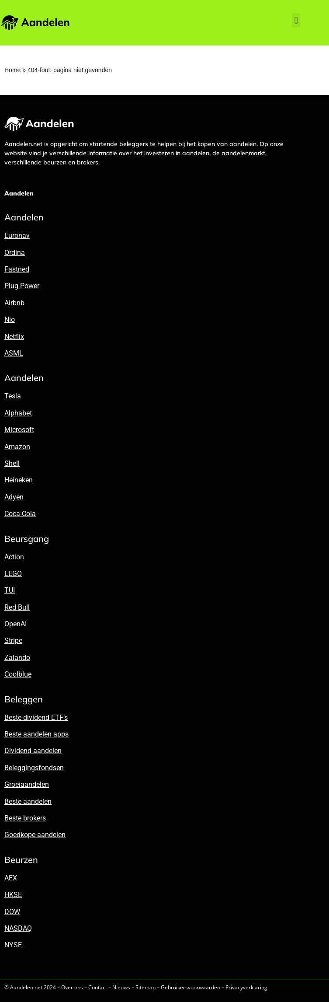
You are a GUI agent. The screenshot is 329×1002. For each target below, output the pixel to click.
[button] (296, 20)
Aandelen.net (26, 987)
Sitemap (145, 987)
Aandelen (19, 193)
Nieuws (121, 987)
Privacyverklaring (246, 987)
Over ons (72, 987)
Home (12, 69)
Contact (97, 987)
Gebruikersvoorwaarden (190, 987)
